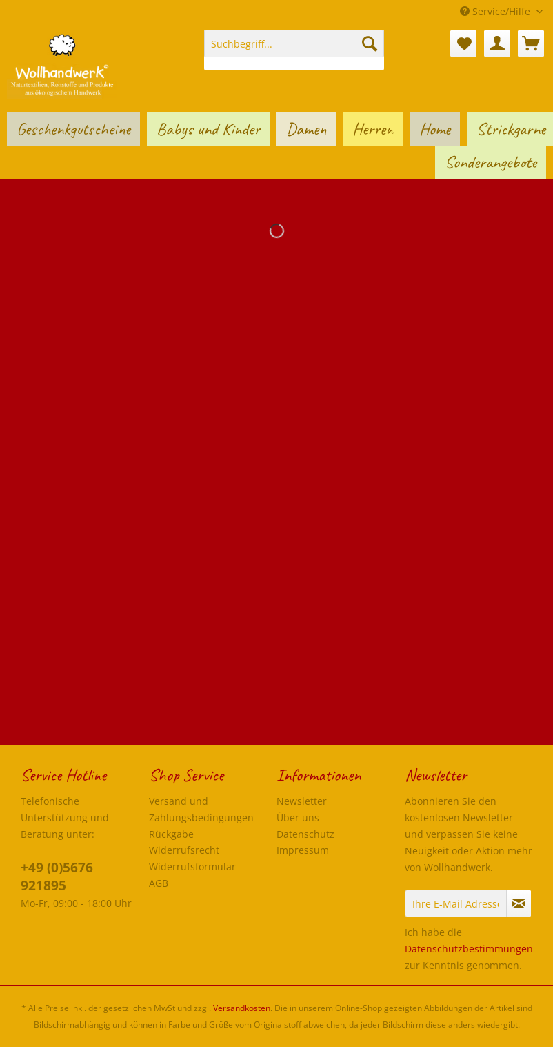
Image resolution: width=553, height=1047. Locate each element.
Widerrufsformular (192, 866)
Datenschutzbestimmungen (469, 948)
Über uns (297, 817)
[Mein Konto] (497, 43)
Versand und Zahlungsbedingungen (201, 809)
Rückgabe (171, 834)
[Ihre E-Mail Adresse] (456, 903)
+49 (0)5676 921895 (57, 876)
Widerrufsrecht (184, 850)
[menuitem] (294, 50)
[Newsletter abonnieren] (519, 903)
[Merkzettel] (463, 43)
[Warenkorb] (531, 43)
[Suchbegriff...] (294, 43)
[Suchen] (369, 43)
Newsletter (301, 801)
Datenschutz (305, 834)
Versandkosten (241, 1008)
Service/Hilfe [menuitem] (496, 11)
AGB (158, 883)
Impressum (302, 850)
